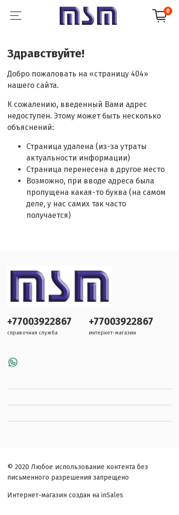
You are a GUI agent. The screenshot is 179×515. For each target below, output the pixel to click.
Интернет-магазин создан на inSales (65, 495)
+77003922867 (39, 322)
